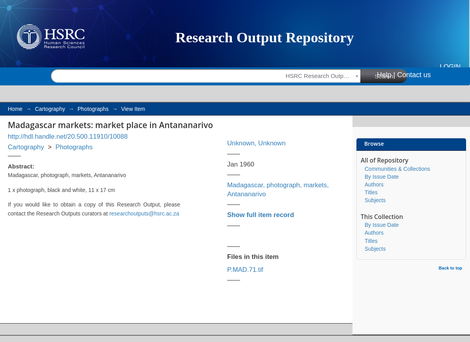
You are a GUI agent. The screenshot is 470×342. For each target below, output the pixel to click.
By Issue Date (382, 177)
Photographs (93, 109)
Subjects (375, 200)
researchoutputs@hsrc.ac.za (144, 213)
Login (450, 67)
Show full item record (260, 215)
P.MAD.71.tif (245, 269)
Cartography (50, 109)
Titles (371, 192)
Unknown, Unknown (256, 143)
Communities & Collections (397, 169)
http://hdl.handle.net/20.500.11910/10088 (68, 136)
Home (15, 109)
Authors (374, 184)
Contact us (414, 75)
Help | (386, 75)
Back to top (450, 268)
